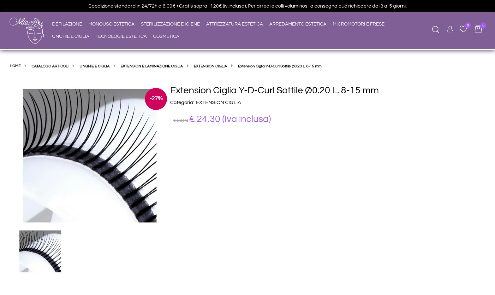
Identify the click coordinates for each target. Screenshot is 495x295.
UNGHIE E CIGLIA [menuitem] (70, 36)
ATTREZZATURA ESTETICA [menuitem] (234, 24)
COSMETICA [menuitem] (166, 36)
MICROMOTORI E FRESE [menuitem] (359, 24)
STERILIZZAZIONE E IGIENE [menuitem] (170, 24)
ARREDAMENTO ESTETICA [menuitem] (297, 24)
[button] (90, 155)
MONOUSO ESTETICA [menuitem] (111, 24)
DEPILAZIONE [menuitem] (67, 24)
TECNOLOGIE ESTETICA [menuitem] (121, 36)
